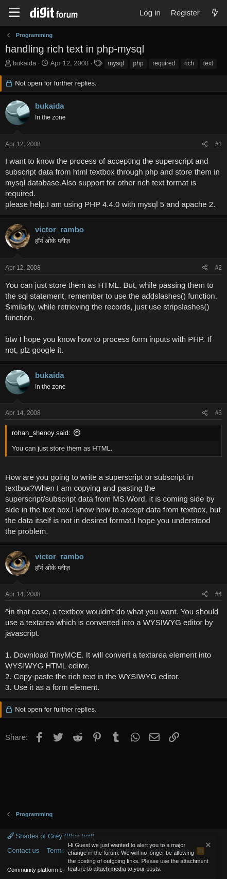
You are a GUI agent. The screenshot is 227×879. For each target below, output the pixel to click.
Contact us (23, 850)
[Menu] (14, 13)
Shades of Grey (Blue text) (51, 836)
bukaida (25, 63)
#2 (218, 267)
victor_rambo (59, 229)
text (208, 63)
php (138, 63)
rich (189, 63)
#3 (218, 413)
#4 (218, 594)
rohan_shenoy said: (41, 433)
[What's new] (215, 12)
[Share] (205, 144)
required (163, 63)
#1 (218, 144)
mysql (116, 63)
